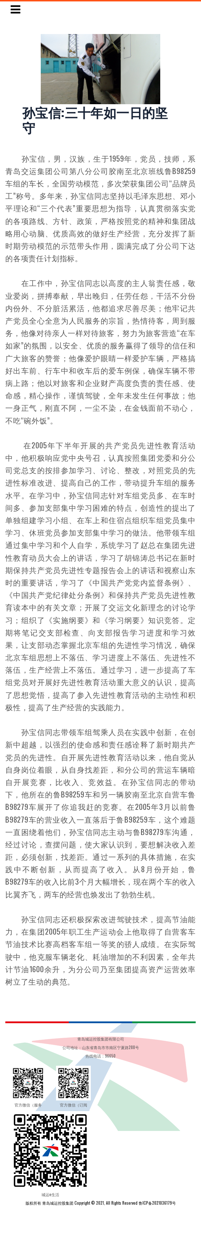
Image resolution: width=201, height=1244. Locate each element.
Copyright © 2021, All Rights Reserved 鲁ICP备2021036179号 (125, 1203)
